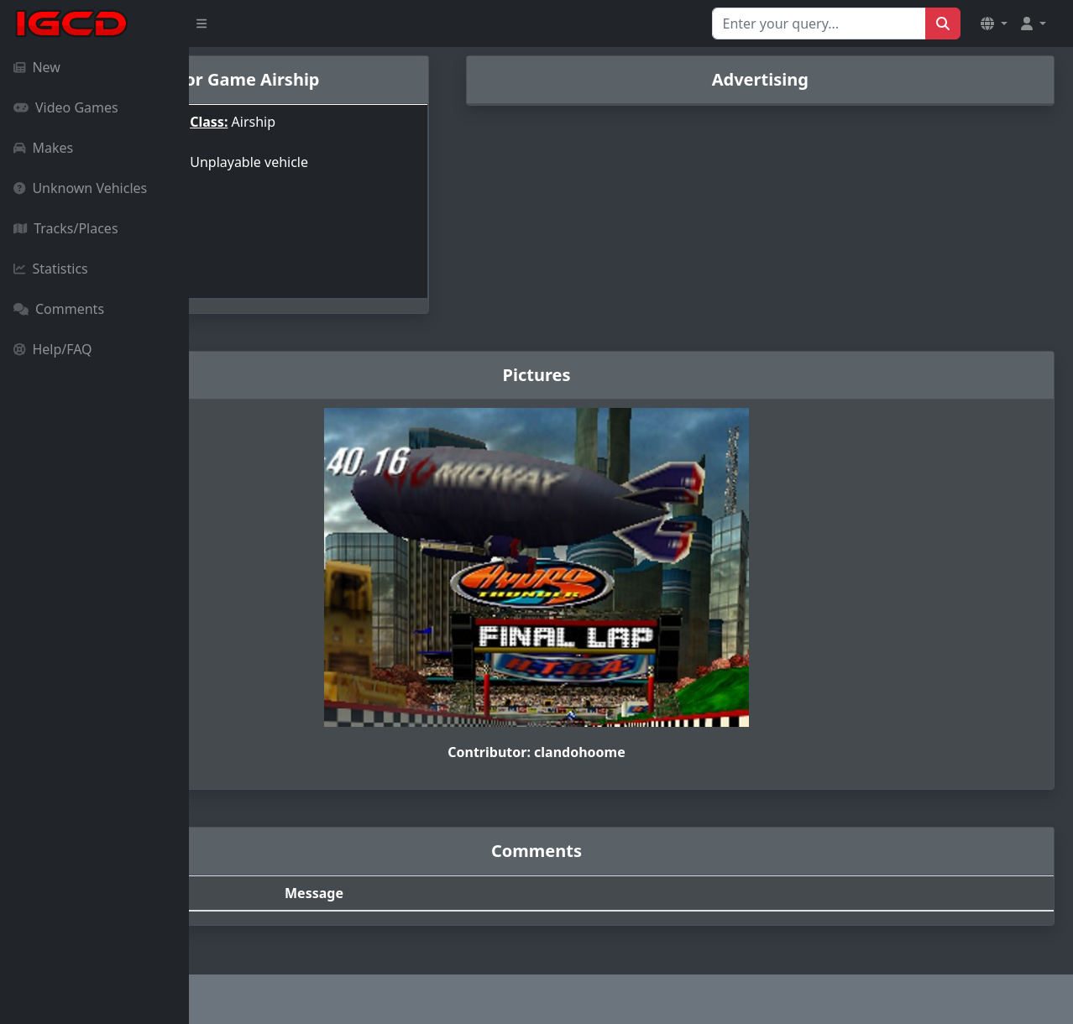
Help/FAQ (52, 349)
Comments (58, 309)
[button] (994, 23)
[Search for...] (819, 23)
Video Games (65, 107)
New (36, 67)
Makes (43, 147)
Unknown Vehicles (80, 188)
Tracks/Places (65, 228)
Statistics (50, 268)
